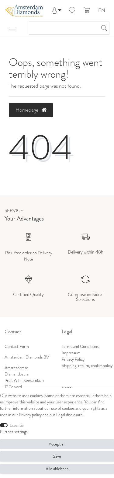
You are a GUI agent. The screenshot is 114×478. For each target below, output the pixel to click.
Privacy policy (30, 415)
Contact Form (17, 346)
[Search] (103, 28)
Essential (17, 425)
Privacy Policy (73, 359)
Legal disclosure (69, 415)
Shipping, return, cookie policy (87, 366)
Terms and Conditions (80, 346)
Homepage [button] (31, 109)
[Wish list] (72, 11)
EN (101, 10)
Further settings (13, 432)
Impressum (71, 353)
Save (57, 456)
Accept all (57, 444)
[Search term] (63, 28)
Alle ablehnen (57, 469)
